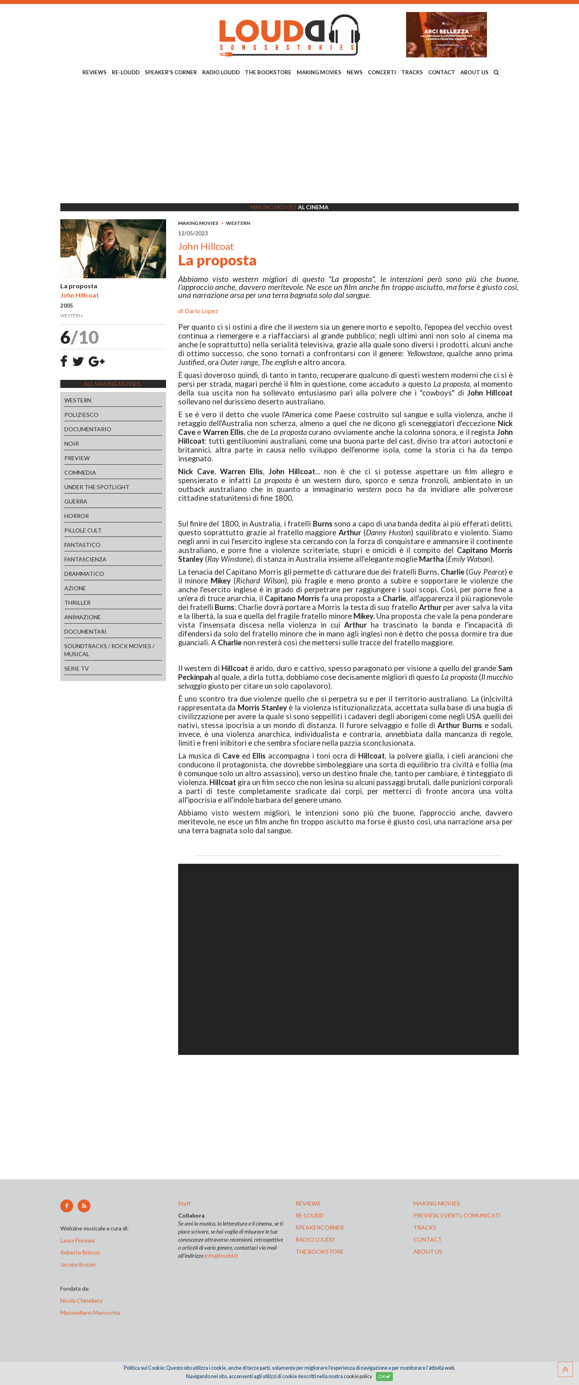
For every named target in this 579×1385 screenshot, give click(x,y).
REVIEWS (94, 72)
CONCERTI (382, 72)
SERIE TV (76, 668)
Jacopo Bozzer (78, 1264)
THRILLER (77, 602)
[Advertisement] (289, 141)
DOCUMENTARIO (87, 429)
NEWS (355, 72)
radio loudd (315, 1239)
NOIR (71, 443)
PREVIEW (77, 458)
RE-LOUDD (126, 72)
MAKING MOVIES (319, 72)
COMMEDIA (80, 472)
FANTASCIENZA (85, 559)
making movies (436, 1203)
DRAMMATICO (84, 573)
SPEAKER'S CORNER (171, 72)
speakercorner (320, 1227)
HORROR (76, 515)
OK (384, 1376)
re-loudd (310, 1215)
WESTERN (77, 400)
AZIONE (75, 588)
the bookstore (320, 1251)
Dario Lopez (201, 310)
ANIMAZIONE (82, 617)
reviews (308, 1203)
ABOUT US (474, 72)
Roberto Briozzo (80, 1252)
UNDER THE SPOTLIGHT (96, 486)
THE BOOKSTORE (268, 72)
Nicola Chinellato (81, 1300)
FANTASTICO (82, 544)
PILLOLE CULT (83, 530)
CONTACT (441, 72)
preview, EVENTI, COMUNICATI (457, 1215)
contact (427, 1239)
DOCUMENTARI (85, 631)
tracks (424, 1227)
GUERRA (75, 501)
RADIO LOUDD (221, 72)
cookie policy (358, 1376)
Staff (184, 1203)
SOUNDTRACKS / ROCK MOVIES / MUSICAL (109, 650)
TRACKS (412, 72)
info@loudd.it (221, 1255)
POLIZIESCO (81, 414)
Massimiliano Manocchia (90, 1312)
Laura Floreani (78, 1240)
